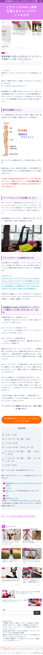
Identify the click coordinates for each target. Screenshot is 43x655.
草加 (33, 516)
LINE (7, 496)
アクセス (8, 488)
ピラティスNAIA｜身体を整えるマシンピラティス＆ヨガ (21, 11)
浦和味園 (28, 516)
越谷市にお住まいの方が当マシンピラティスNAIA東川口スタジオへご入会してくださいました (21, 636)
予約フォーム (9, 491)
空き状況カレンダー (12, 498)
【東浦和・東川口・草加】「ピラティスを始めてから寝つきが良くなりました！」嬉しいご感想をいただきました (21, 624)
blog (3, 53)
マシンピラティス (6, 516)
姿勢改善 (21, 516)
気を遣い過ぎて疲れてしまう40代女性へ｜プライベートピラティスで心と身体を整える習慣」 (21, 632)
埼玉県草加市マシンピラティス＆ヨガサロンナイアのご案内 (21, 419)
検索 (4, 610)
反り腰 (14, 516)
